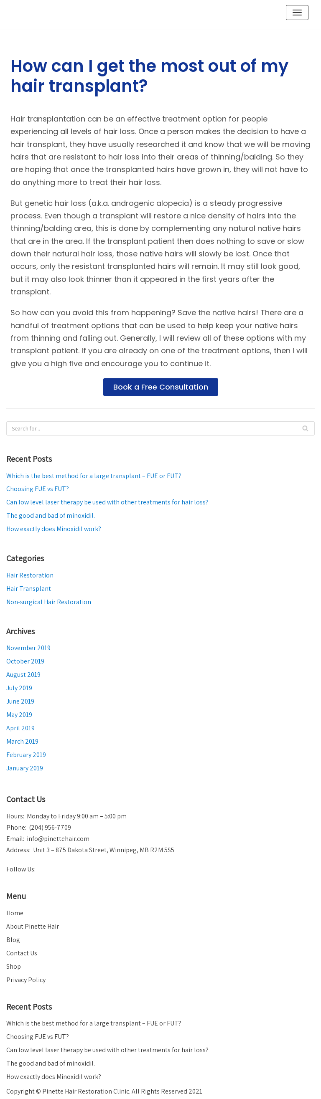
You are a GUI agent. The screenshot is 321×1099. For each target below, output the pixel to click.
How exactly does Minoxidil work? (53, 528)
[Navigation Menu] (297, 12)
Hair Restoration (30, 575)
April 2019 (20, 728)
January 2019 (24, 768)
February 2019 (26, 754)
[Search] (160, 428)
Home (14, 913)
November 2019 (28, 647)
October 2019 (25, 661)
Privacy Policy (26, 979)
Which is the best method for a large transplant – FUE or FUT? (93, 475)
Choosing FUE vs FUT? (37, 488)
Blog (13, 939)
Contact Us (21, 953)
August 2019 (23, 674)
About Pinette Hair (32, 926)
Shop (13, 966)
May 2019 (19, 714)
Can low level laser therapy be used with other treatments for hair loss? (107, 502)
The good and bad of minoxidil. (50, 515)
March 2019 (22, 741)
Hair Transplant (28, 588)
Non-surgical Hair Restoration (48, 602)
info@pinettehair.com (58, 838)
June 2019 (20, 701)
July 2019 (19, 688)
